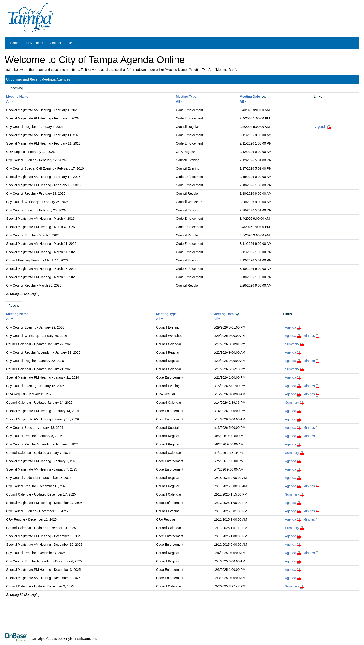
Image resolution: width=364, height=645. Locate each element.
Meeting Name (17, 96)
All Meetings (34, 43)
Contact (55, 43)
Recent (13, 305)
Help (71, 43)
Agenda (320, 127)
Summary (292, 344)
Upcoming (15, 88)
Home (14, 43)
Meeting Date (250, 96)
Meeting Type (186, 96)
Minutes (309, 336)
